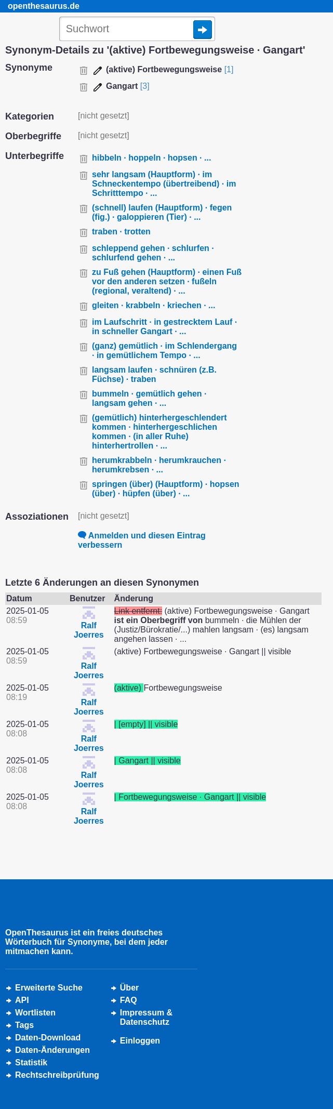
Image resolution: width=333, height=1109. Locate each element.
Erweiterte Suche (49, 987)
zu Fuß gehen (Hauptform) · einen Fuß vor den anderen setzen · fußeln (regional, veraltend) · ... (167, 281)
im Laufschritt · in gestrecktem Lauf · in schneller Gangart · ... (164, 327)
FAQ (128, 1000)
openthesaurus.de (43, 6)
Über (129, 987)
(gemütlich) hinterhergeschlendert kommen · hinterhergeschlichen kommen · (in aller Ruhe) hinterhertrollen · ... (159, 431)
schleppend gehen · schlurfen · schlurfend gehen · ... (153, 253)
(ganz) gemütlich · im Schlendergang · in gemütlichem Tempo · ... (164, 350)
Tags (24, 1025)
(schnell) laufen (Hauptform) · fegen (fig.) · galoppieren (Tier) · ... (162, 212)
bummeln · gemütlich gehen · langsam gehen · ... (149, 398)
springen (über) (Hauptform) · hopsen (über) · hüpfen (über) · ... (165, 489)
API (22, 1000)
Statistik (31, 1062)
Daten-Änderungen (52, 1050)
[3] (145, 86)
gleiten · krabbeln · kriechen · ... (153, 305)
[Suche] (137, 30)
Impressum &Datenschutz (146, 1017)
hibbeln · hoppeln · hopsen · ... (151, 157)
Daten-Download (48, 1037)
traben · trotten (121, 231)
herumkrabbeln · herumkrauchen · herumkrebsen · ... (159, 465)
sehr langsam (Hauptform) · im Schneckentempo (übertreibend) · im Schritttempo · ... (164, 183)
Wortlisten (35, 1012)
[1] (229, 69)
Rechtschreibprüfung (57, 1075)
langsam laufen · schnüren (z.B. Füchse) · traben (154, 374)
